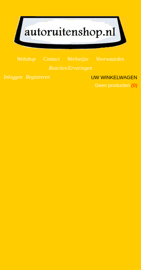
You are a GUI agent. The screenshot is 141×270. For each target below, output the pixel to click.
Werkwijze (78, 59)
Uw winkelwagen (114, 77)
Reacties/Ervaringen (70, 68)
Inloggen (13, 77)
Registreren (38, 77)
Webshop (26, 59)
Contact (51, 59)
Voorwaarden (110, 59)
